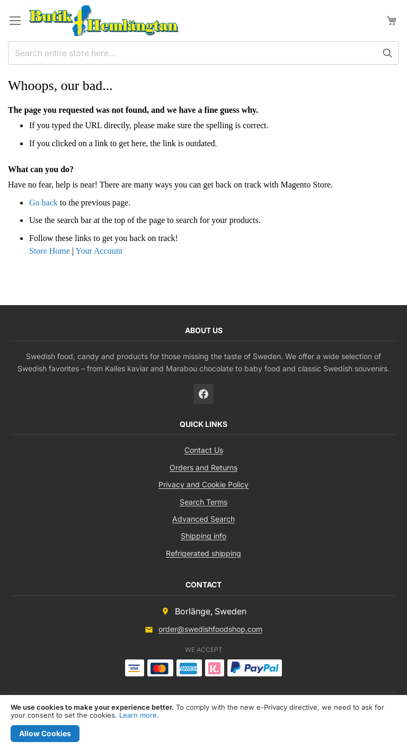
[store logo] (103, 20)
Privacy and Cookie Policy (203, 484)
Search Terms (203, 501)
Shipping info (203, 535)
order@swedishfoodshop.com (210, 628)
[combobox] (203, 53)
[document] (203, 722)
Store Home (49, 250)
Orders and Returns (203, 467)
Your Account (98, 250)
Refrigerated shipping (203, 553)
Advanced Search (203, 518)
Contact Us (203, 449)
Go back (43, 202)
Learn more (138, 715)
